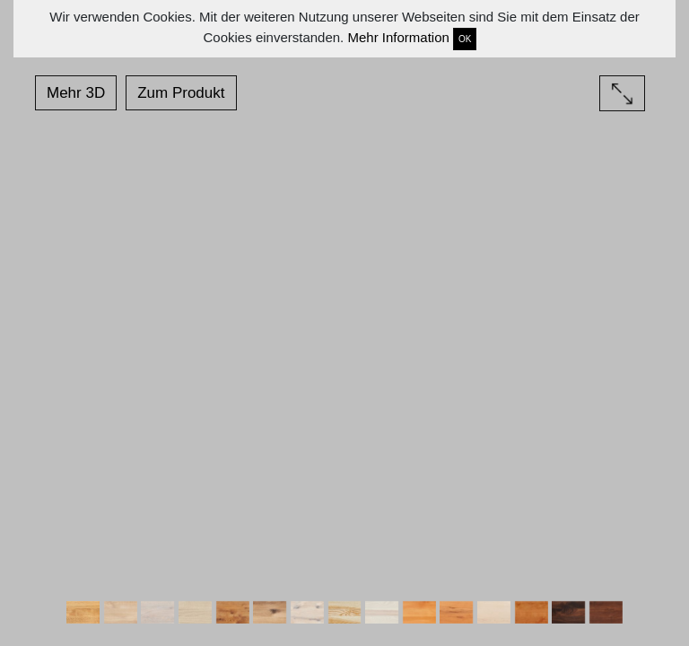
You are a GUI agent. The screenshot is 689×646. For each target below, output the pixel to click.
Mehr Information (398, 37)
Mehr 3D (76, 92)
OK (464, 39)
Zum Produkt (180, 92)
